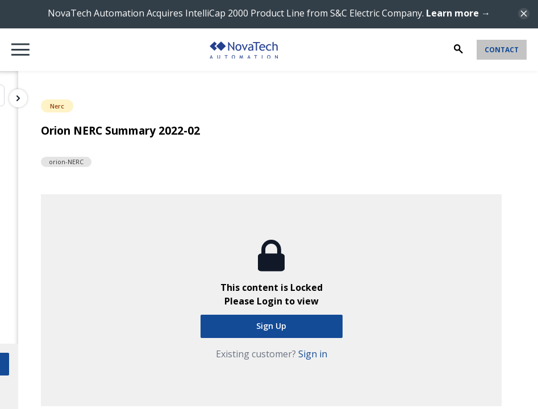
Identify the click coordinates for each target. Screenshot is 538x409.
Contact (502, 50)
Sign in (312, 354)
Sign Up (271, 325)
